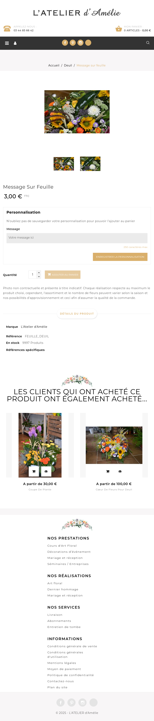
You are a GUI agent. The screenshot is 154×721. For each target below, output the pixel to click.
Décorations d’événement (69, 552)
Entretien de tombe (64, 627)
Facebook (65, 43)
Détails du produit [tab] (77, 313)
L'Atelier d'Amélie (34, 327)
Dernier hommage (62, 589)
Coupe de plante (40, 489)
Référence (14, 336)
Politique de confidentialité (70, 675)
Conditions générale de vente (72, 646)
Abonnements (59, 621)
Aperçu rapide (46, 471)
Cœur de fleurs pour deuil (114, 489)
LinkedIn (88, 43)
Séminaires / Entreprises (68, 564)
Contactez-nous (60, 681)
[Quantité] (33, 274)
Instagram (80, 43)
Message (13, 229)
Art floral (55, 583)
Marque (12, 327)
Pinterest (73, 43)
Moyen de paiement (64, 669)
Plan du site (57, 687)
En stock (13, 343)
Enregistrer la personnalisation (120, 256)
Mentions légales (61, 663)
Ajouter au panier (63, 274)
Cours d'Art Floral (62, 545)
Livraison (55, 615)
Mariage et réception (65, 558)
